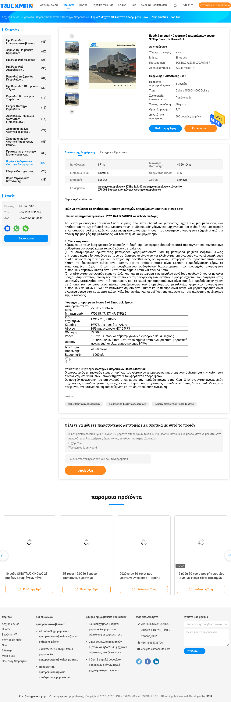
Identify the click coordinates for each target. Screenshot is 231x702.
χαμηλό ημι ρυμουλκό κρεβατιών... (26, 51)
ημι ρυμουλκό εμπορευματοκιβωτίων (50, 620)
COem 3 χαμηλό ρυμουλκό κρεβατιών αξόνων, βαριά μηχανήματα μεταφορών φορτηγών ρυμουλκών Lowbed (107, 665)
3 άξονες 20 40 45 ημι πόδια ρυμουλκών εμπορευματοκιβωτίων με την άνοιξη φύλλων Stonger (57, 654)
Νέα (4, 645)
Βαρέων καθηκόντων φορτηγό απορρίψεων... (26, 163)
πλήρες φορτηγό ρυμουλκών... (26, 108)
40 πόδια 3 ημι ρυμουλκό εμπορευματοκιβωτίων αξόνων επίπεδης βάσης (58, 636)
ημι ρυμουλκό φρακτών (26, 60)
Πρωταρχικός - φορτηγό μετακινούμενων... (26, 153)
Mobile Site (8, 655)
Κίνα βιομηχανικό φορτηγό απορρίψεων (43, 696)
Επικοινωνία (26, 238)
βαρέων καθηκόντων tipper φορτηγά (174, 404)
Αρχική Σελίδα (10, 623)
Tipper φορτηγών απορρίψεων (84, 404)
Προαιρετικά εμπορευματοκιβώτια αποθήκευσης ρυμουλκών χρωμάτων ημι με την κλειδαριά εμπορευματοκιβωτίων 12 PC (58, 672)
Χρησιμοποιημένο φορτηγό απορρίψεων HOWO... (26, 141)
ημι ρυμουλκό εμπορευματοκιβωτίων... (26, 42)
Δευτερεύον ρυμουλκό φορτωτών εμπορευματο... (26, 119)
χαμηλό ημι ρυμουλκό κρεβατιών (106, 616)
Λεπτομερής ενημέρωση (80, 152)
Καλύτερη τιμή (165, 128)
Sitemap (7, 650)
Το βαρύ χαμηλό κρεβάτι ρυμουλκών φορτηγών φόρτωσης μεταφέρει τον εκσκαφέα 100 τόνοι (104, 629)
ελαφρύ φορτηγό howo (26, 171)
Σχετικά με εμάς (12, 639)
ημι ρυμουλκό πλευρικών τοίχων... (26, 88)
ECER (209, 696)
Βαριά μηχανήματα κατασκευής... (26, 180)
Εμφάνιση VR (9, 634)
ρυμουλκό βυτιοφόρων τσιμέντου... (26, 98)
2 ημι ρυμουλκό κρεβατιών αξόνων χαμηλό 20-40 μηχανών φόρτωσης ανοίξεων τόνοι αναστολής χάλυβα (108, 647)
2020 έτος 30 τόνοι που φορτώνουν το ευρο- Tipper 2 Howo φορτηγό (140, 578)
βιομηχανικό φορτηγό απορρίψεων (127, 404)
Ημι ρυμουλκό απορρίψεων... (26, 68)
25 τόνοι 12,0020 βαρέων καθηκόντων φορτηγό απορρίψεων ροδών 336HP (81, 578)
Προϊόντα (7, 629)
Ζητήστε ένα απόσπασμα (215, 5)
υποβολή (85, 470)
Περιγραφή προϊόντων (114, 152)
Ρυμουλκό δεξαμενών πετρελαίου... (26, 78)
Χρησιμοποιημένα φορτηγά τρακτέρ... (26, 130)
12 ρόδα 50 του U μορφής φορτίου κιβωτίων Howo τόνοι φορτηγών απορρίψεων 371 (200, 578)
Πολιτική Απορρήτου (14, 661)
